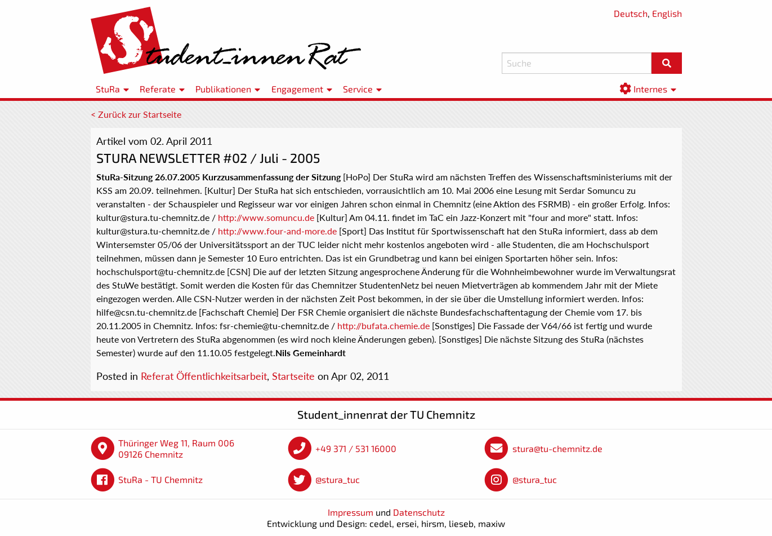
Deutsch (631, 13)
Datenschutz (419, 512)
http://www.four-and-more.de (277, 230)
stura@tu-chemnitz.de (557, 448)
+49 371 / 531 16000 (355, 448)
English (667, 13)
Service (358, 88)
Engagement (297, 88)
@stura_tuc (337, 479)
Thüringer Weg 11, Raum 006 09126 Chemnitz (176, 448)
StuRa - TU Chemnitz (160, 479)
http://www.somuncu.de (266, 217)
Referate (158, 88)
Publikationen (223, 88)
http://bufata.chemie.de (383, 325)
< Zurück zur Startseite (136, 114)
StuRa (108, 88)
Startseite (293, 376)
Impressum (350, 512)
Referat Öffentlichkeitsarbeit (204, 376)
